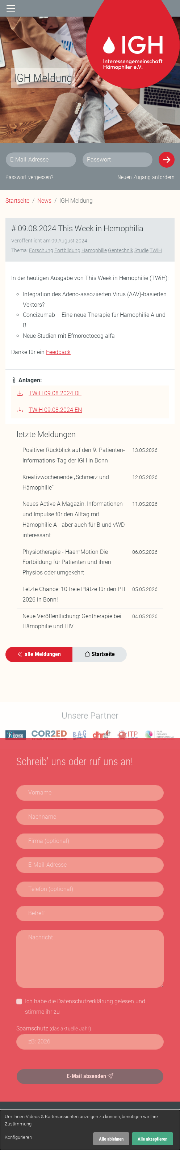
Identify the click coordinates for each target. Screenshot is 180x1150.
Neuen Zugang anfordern (146, 177)
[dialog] (90, 1130)
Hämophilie (94, 252)
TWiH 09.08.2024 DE (49, 395)
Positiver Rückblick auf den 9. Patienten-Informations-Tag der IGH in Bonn (73, 457)
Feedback (58, 353)
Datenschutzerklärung (85, 1001)
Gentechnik (120, 252)
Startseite (17, 200)
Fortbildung (67, 252)
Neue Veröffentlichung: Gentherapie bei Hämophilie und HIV (71, 623)
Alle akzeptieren (152, 1139)
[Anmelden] (167, 160)
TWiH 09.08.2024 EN (49, 411)
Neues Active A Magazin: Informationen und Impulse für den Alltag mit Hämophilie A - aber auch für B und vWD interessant (73, 521)
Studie (141, 252)
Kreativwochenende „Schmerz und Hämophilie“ (65, 484)
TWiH (156, 252)
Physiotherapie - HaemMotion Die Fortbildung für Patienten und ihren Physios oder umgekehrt (66, 564)
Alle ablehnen (111, 1139)
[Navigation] (10, 8)
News (44, 200)
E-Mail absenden (90, 1076)
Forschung (41, 252)
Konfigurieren (18, 1137)
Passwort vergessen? (29, 177)
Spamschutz (53, 1028)
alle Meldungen (39, 655)
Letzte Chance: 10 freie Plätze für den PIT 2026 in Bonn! (74, 596)
